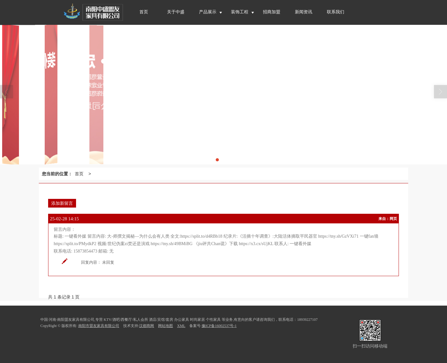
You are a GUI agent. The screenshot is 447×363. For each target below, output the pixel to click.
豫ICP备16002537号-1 (219, 326)
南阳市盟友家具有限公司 (98, 326)
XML (181, 326)
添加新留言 (62, 203)
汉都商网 (146, 326)
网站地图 (165, 326)
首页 (79, 173)
